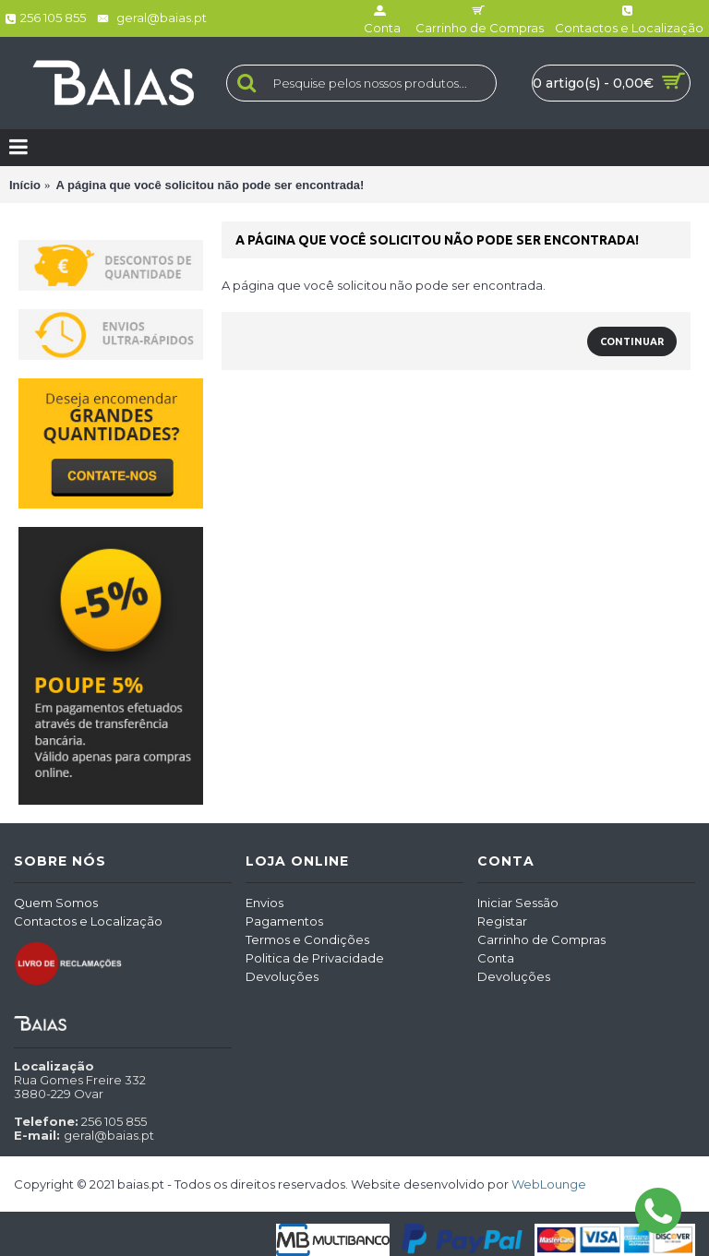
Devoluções (282, 976)
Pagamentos (284, 921)
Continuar (632, 341)
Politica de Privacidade (315, 958)
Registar (502, 921)
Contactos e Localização (88, 921)
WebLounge (548, 1184)
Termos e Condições (307, 939)
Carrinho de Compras (541, 939)
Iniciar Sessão (518, 902)
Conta (495, 958)
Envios (264, 902)
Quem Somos (56, 902)
